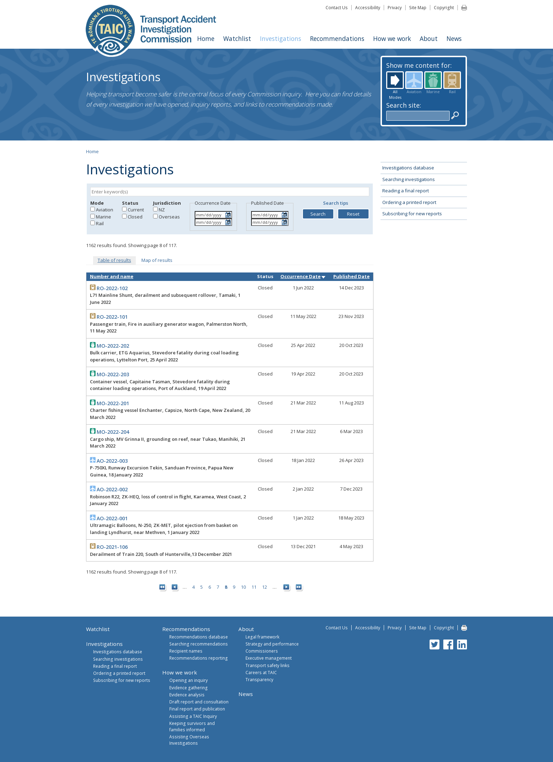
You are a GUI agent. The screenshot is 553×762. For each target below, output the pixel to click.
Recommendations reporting (198, 658)
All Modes (395, 80)
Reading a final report (405, 190)
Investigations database (408, 167)
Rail (452, 80)
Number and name (111, 276)
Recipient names (185, 651)
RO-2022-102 (112, 288)
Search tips (335, 203)
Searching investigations (408, 179)
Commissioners (261, 651)
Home (205, 38)
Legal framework (262, 637)
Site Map (417, 7)
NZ (162, 209)
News (454, 38)
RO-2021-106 (112, 547)
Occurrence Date (303, 276)
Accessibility (367, 7)
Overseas (169, 217)
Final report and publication (197, 709)
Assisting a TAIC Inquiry (193, 716)
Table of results (114, 260)
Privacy (395, 7)
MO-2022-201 (113, 403)
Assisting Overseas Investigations (189, 740)
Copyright (444, 7)
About (429, 38)
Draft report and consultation (199, 701)
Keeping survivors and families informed (192, 726)
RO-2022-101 (112, 316)
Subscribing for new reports (412, 213)
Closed (135, 217)
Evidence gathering (188, 687)
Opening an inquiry (188, 680)
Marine (433, 80)
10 (243, 587)
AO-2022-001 (112, 518)
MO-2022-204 (113, 431)
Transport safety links (267, 665)
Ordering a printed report (409, 202)
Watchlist (237, 38)
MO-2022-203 (113, 374)
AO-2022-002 (112, 489)
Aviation (414, 80)
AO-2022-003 (112, 460)
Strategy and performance (272, 644)
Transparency (259, 679)
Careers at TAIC (261, 672)
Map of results (156, 260)
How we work (392, 38)
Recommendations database (198, 637)
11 (253, 587)
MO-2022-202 (113, 345)
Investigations (280, 38)
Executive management (268, 658)
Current (136, 209)
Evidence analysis (187, 694)
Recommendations (337, 38)
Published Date (351, 276)
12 (264, 587)
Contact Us (337, 7)
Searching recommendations (198, 644)
